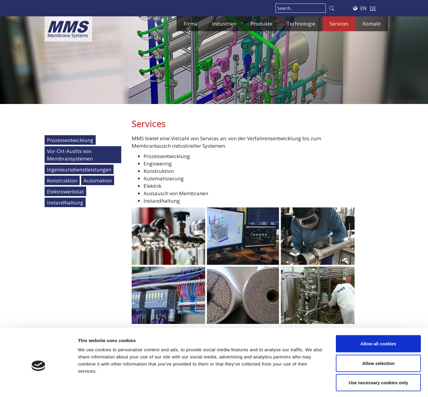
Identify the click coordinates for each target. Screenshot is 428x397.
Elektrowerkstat (65, 191)
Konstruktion (62, 180)
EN (363, 8)
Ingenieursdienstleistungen (79, 169)
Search (332, 8)
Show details (312, 385)
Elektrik (152, 185)
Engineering (158, 163)
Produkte (261, 23)
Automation (98, 180)
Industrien (224, 23)
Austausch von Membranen (176, 193)
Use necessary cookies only (378, 357)
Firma (191, 23)
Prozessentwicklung (70, 140)
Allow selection (378, 338)
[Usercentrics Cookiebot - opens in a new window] (38, 385)
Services (339, 23)
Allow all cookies (378, 319)
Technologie (301, 23)
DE (373, 8)
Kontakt (372, 23)
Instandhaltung (65, 202)
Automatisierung (164, 178)
